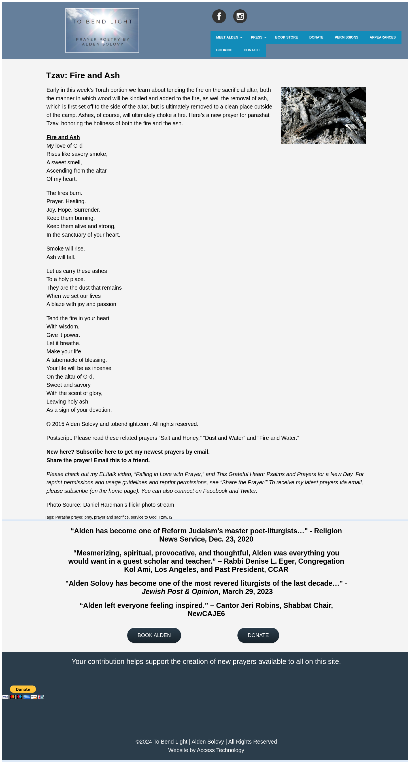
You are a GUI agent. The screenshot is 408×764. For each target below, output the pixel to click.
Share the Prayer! (244, 482)
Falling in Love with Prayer (168, 474)
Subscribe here (96, 452)
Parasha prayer (68, 517)
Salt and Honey (179, 438)
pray (88, 517)
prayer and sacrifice (111, 517)
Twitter (248, 491)
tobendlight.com (130, 424)
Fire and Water (277, 438)
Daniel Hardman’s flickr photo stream (128, 505)
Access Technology (220, 750)
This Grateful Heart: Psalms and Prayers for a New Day (284, 474)
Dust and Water (224, 438)
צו (171, 517)
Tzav (163, 517)
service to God (143, 517)
